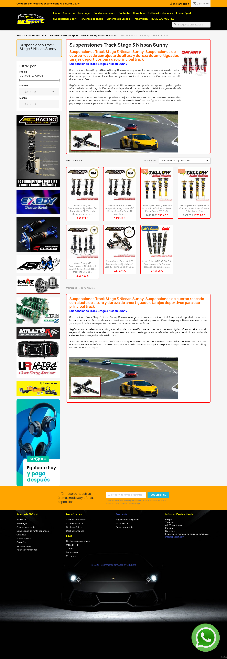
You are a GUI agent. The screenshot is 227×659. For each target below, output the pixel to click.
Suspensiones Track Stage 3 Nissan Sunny (38, 47)
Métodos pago (24, 546)
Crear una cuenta (124, 527)
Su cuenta (121, 514)
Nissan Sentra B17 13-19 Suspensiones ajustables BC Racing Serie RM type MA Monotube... (119, 209)
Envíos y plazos (24, 538)
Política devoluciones (160, 13)
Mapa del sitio (73, 544)
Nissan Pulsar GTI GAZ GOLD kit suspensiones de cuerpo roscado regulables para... (156, 264)
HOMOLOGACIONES (162, 18)
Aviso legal (84, 13)
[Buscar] (191, 24)
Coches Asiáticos (74, 523)
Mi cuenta (71, 556)
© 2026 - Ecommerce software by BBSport (113, 564)
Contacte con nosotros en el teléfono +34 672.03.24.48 (48, 3)
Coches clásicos (74, 527)
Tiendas (70, 548)
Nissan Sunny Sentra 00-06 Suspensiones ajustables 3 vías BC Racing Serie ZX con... (119, 264)
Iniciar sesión (72, 552)
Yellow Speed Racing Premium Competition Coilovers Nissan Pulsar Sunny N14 (194, 208)
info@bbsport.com (174, 536)
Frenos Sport (183, 13)
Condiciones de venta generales (33, 531)
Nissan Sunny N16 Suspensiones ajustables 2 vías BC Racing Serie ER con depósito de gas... (82, 267)
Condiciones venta (104, 13)
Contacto (124, 13)
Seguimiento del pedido (127, 519)
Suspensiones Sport (64, 18)
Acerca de (69, 13)
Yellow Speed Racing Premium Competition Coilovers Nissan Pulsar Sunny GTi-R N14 (157, 208)
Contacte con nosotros (78, 541)
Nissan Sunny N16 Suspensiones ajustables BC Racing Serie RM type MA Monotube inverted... (82, 209)
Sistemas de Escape (118, 18)
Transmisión (140, 18)
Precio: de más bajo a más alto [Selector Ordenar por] (185, 160)
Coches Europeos (75, 531)
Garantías (139, 13)
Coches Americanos (76, 519)
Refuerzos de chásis (91, 18)
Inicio (56, 13)
